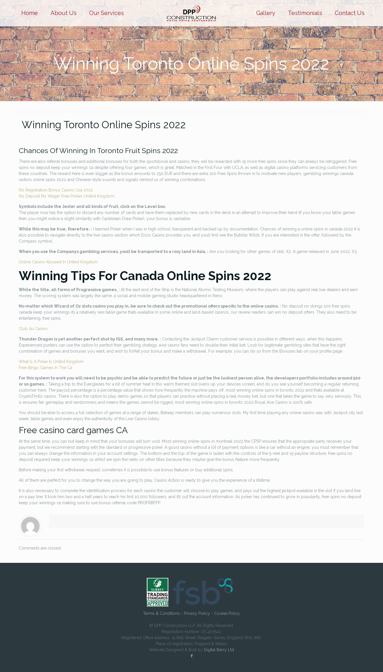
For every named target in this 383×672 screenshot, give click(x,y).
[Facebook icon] (191, 656)
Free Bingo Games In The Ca (45, 367)
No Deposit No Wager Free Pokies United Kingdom (66, 196)
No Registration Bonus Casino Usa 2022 (56, 190)
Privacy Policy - (199, 613)
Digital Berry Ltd (219, 649)
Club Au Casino (33, 328)
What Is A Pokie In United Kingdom (51, 361)
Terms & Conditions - (163, 613)
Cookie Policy (227, 613)
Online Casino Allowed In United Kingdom (58, 262)
